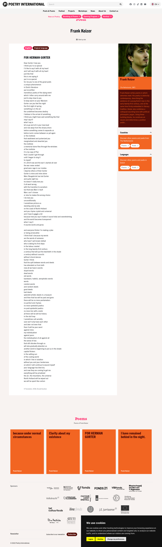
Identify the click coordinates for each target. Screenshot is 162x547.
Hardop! (107, 16)
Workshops (82, 11)
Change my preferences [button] (115, 539)
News (93, 11)
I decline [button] (100, 539)
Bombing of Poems (71, 16)
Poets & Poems (49, 11)
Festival (62, 11)
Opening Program (91, 16)
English (28, 48)
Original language (41, 48)
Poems (125, 145)
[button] (154, 4)
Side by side (81, 39)
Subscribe (72, 534)
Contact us (114, 11)
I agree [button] (90, 539)
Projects (71, 11)
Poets (135, 145)
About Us (102, 11)
